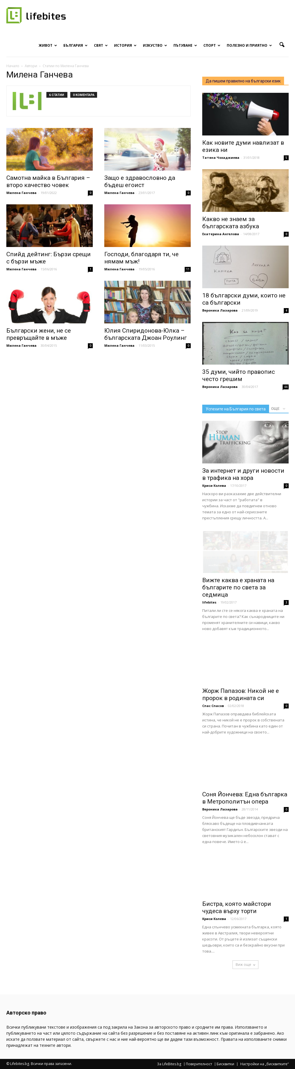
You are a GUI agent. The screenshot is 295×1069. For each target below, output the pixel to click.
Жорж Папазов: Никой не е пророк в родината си (240, 694)
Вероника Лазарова (220, 310)
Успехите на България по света (236, 409)
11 (188, 269)
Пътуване (185, 45)
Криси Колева (214, 485)
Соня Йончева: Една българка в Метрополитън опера (244, 798)
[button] (282, 45)
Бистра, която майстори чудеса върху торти (236, 907)
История (125, 45)
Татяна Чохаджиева (220, 157)
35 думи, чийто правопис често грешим (238, 375)
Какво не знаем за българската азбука (230, 223)
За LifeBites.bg (169, 1064)
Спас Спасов (213, 706)
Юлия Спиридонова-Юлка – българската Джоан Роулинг (145, 334)
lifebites (209, 602)
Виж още (245, 964)
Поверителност (199, 1064)
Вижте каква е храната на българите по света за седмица (238, 587)
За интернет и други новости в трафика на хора (243, 474)
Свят (101, 45)
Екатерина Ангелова (220, 234)
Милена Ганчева (21, 193)
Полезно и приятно (249, 45)
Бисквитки (225, 1064)
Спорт (211, 45)
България (75, 45)
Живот (48, 45)
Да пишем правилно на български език (243, 81)
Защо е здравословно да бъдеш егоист (139, 181)
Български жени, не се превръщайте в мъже (38, 334)
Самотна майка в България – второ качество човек (48, 181)
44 (286, 387)
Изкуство (155, 45)
